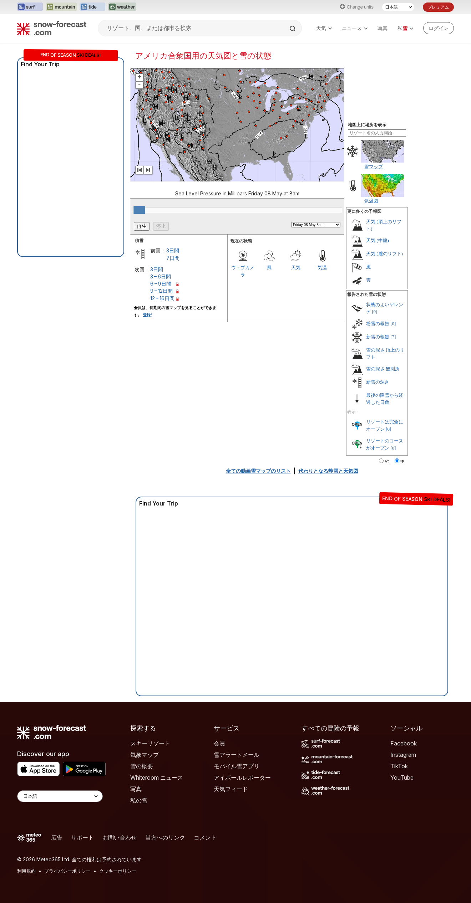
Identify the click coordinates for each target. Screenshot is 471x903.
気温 (322, 267)
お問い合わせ (119, 837)
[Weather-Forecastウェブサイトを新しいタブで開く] (122, 7)
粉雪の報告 (377, 323)
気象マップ (144, 754)
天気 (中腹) (377, 240)
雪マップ (373, 166)
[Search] (293, 28)
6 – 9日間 (160, 284)
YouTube (402, 777)
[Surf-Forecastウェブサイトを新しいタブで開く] (30, 7)
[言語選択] (398, 7)
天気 (324, 28)
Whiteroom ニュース (156, 777)
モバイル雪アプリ (236, 766)
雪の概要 (141, 766)
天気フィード (231, 788)
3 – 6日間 (160, 276)
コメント (205, 837)
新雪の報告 (377, 336)
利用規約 (26, 871)
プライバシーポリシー (67, 871)
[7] (393, 336)
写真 (383, 28)
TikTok (399, 766)
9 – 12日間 (161, 291)
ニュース (355, 28)
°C (387, 461)
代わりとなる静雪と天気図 (328, 471)
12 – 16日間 (162, 298)
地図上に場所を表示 (367, 124)
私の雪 (138, 800)
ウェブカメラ (242, 271)
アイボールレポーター (242, 777)
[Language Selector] (60, 796)
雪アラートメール (236, 754)
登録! (147, 314)
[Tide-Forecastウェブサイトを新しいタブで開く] (92, 7)
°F (402, 461)
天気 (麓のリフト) (384, 253)
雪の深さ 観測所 (383, 368)
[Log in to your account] (438, 28)
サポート (82, 837)
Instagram (403, 754)
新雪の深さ (377, 382)
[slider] (139, 210)
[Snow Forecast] (51, 28)
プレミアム (438, 7)
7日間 (172, 258)
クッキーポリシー (117, 871)
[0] (374, 311)
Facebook (403, 743)
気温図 (371, 201)
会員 (219, 743)
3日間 (172, 250)
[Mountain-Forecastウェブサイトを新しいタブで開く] (61, 7)
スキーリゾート (150, 743)
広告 (56, 837)
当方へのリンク (165, 837)
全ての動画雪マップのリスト (258, 471)
